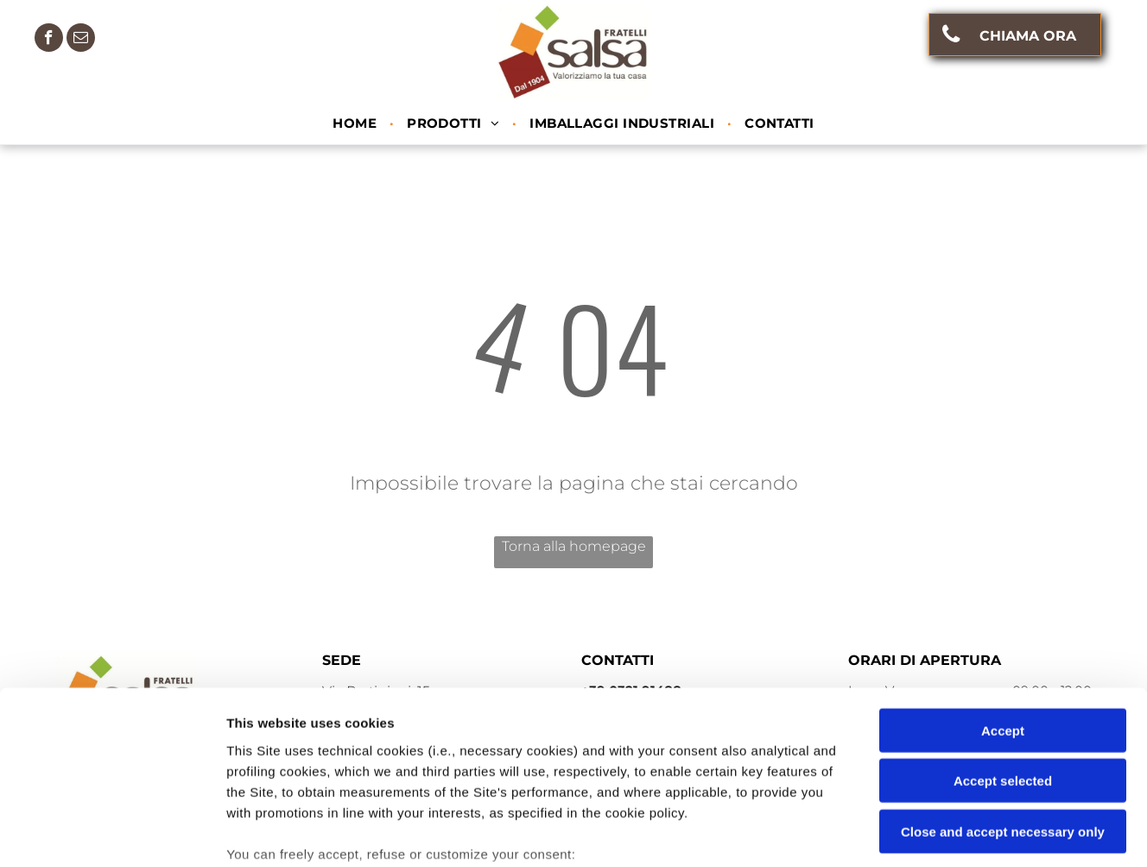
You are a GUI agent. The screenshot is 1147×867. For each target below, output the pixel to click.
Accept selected (1003, 650)
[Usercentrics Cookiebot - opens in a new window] (111, 833)
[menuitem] (357, 124)
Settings (878, 833)
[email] (81, 39)
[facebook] (49, 39)
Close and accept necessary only (1003, 701)
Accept (1002, 600)
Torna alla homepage (574, 546)
